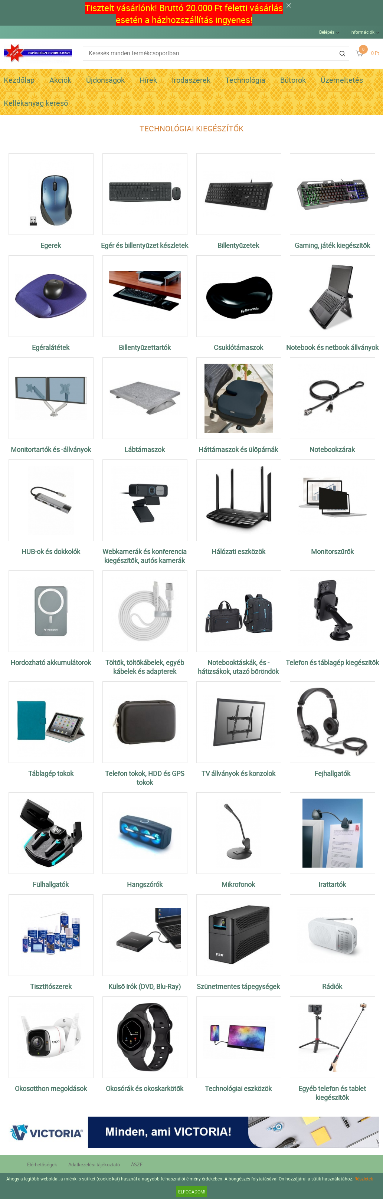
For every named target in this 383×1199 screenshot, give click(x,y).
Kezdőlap (19, 80)
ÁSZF (137, 1164)
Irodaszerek (191, 80)
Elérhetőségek (42, 1164)
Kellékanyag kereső (36, 103)
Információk (362, 32)
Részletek (363, 1179)
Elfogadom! (191, 1192)
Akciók (60, 80)
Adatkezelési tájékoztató (94, 1164)
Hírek (148, 80)
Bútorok (293, 80)
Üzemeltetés (342, 80)
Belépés (326, 32)
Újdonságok (105, 80)
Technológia (245, 80)
